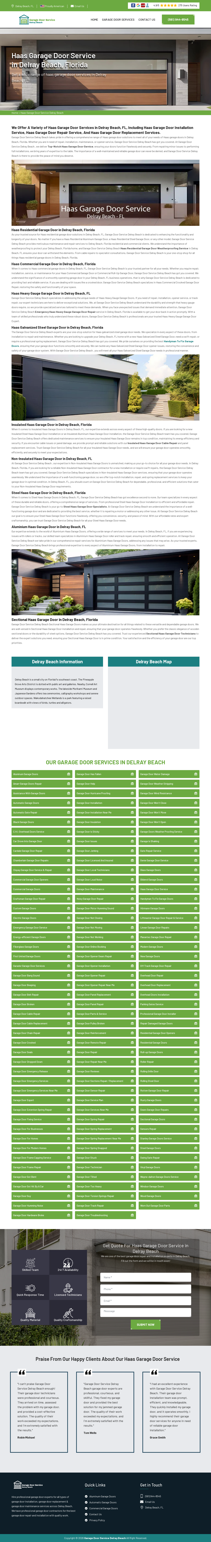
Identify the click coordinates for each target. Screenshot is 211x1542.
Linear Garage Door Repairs (154, 927)
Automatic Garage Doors (26, 802)
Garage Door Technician (89, 1167)
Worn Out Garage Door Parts (155, 1205)
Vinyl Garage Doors (150, 1167)
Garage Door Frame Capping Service (32, 1157)
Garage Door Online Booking (91, 946)
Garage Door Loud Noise (89, 879)
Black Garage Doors (23, 822)
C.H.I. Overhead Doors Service (28, 831)
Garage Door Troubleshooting (92, 1215)
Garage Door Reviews (88, 1071)
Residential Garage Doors (153, 1042)
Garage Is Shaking (149, 841)
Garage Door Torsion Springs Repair (95, 1195)
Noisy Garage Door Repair (90, 898)
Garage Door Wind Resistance (156, 793)
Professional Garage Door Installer (158, 1013)
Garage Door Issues (87, 841)
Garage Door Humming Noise (28, 1205)
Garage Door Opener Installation (93, 965)
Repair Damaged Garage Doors (156, 1023)
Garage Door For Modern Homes (29, 1148)
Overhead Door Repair (151, 975)
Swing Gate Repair (150, 1157)
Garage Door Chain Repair (26, 1032)
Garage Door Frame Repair (27, 1167)
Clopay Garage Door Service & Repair (32, 869)
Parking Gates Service (151, 1004)
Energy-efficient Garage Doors (29, 937)
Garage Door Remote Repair (91, 1042)
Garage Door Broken (23, 1004)
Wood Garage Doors (150, 1195)
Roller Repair (147, 1061)
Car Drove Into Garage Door (27, 841)
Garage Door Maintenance (90, 889)
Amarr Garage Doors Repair (27, 783)
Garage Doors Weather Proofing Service (161, 831)
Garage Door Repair (87, 1052)
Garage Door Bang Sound (26, 975)
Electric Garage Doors (24, 917)
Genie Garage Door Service (154, 860)
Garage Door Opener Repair (91, 975)
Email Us (79, 6)
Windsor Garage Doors (152, 1186)
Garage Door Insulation (89, 822)
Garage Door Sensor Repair (91, 1090)
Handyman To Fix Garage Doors (156, 898)
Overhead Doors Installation (154, 994)
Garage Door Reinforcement (91, 1032)
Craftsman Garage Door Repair (29, 898)
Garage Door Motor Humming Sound (95, 908)
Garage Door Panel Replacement (94, 994)
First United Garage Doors (26, 956)
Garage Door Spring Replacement (94, 1128)
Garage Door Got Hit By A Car (28, 1186)
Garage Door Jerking (87, 850)
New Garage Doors (150, 956)
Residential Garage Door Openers (157, 1032)
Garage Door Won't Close (153, 802)
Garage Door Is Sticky (88, 831)
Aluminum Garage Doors (25, 774)
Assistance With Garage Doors (29, 793)
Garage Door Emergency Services (30, 1080)
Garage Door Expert (23, 1100)
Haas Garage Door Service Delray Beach (41, 112)
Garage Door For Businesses (28, 1128)
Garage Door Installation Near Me (94, 812)
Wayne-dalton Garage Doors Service (159, 1176)
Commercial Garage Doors (26, 889)
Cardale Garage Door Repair (27, 850)
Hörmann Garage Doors (152, 908)
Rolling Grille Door (149, 1071)
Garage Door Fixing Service (27, 1119)
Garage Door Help (86, 783)
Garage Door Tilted (87, 1176)
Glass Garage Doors (150, 869)
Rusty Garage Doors (150, 1100)
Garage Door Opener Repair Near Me (96, 985)
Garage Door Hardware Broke (28, 1215)
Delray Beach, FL (24, 6)
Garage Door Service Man (90, 1100)
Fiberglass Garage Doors (26, 946)
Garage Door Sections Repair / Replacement (100, 1080)
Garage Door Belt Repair (26, 994)
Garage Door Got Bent (24, 1176)
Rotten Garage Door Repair (154, 1090)
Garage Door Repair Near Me (91, 1061)
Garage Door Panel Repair (90, 1004)
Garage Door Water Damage (155, 774)
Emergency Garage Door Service (30, 927)
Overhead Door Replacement (155, 985)
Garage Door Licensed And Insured (95, 860)
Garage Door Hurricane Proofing (93, 793)
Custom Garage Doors (24, 908)
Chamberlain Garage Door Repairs (30, 860)
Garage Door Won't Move (153, 812)
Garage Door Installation (89, 802)
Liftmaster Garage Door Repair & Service (161, 917)
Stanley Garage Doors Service (156, 1138)
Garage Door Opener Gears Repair (94, 956)
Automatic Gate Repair (25, 812)
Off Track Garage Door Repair (155, 965)
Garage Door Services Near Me (93, 1109)
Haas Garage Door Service (154, 889)
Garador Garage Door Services (29, 965)
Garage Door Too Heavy (89, 1186)
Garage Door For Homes (25, 1138)
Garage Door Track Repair (90, 1205)
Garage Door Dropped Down (28, 1061)
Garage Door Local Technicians (93, 869)
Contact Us (146, 19)
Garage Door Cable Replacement (30, 1023)
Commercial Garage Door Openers (30, 879)
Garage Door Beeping (24, 985)
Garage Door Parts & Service (92, 1013)
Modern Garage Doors (151, 946)
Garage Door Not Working (90, 937)
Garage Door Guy (22, 1195)
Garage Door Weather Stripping (156, 783)
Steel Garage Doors (150, 1148)
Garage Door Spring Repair (91, 1119)
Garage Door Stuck (87, 1157)
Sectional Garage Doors (152, 1119)
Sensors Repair (148, 1128)
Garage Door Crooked (24, 1042)
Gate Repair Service (150, 850)
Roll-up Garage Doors (151, 1052)
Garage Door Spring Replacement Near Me (99, 1138)
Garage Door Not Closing (89, 917)
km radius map (153, 707)
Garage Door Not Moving (89, 927)
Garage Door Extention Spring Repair (32, 1109)
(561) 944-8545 (178, 19)
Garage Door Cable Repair (26, 1013)
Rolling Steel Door (149, 1080)
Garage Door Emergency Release (30, 1071)
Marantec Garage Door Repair (156, 937)
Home (94, 19)
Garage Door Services (118, 19)
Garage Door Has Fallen (89, 774)
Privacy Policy (97, 1520)
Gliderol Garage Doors (151, 879)
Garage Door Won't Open (153, 822)
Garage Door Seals (23, 1052)
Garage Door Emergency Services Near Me (35, 1090)
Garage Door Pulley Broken (91, 1023)
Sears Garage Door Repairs (154, 1109)
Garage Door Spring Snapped (92, 1148)
